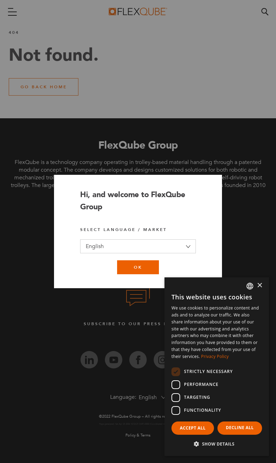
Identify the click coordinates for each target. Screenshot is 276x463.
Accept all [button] (193, 428)
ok (138, 267)
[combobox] (249, 286)
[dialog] (216, 366)
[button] (216, 444)
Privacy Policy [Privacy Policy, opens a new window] (215, 356)
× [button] (259, 285)
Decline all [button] (240, 428)
